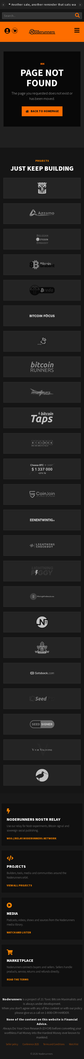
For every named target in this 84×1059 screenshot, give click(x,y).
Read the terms (17, 979)
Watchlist (73, 1044)
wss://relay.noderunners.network (31, 838)
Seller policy (12, 1044)
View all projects (19, 885)
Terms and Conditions (54, 1044)
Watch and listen (19, 932)
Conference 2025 (31, 1044)
